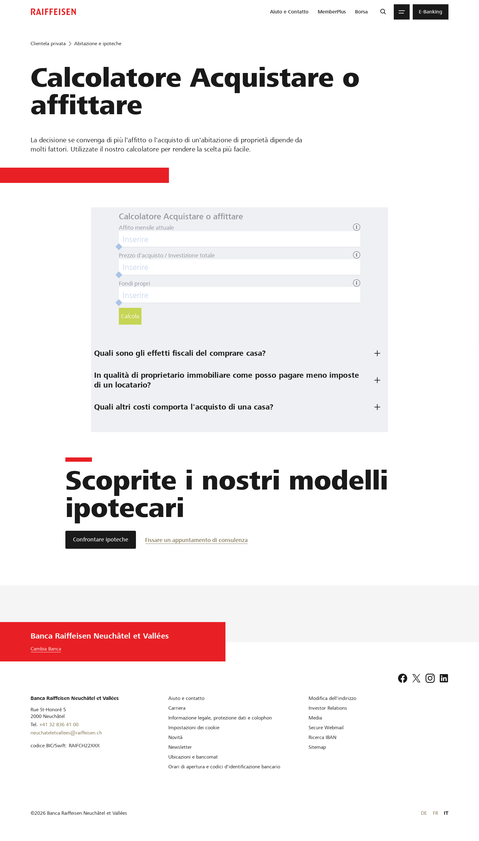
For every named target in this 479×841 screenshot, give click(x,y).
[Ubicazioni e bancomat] (193, 757)
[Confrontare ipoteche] (100, 540)
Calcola (130, 316)
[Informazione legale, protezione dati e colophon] (220, 718)
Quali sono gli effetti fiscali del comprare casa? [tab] (180, 353)
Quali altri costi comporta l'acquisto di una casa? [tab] (184, 406)
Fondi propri (134, 283)
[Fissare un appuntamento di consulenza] (196, 539)
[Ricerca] (383, 12)
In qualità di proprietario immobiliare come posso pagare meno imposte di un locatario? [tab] (227, 380)
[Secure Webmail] (326, 727)
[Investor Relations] (328, 708)
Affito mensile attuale (146, 227)
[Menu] (402, 12)
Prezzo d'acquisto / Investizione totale (167, 255)
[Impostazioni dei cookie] (193, 727)
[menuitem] (289, 12)
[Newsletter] (180, 747)
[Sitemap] (317, 747)
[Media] (315, 718)
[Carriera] (176, 708)
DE (424, 813)
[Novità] (175, 737)
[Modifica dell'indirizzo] (332, 698)
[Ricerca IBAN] (322, 737)
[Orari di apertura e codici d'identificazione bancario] (224, 767)
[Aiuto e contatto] (186, 698)
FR (435, 813)
